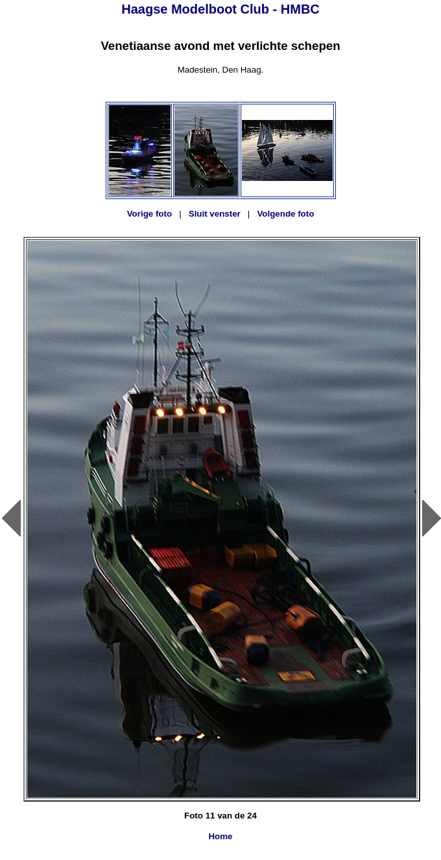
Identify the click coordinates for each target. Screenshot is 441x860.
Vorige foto (149, 214)
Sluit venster (215, 214)
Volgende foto (285, 214)
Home (220, 836)
